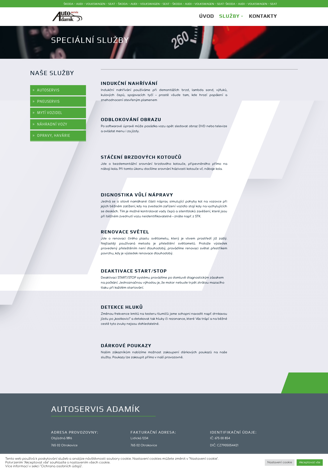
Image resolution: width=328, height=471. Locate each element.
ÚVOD (206, 17)
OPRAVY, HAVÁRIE (53, 135)
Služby (229, 17)
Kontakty (263, 17)
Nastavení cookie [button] (279, 462)
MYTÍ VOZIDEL (49, 113)
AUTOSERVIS (48, 90)
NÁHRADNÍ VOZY (52, 124)
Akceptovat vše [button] (309, 462)
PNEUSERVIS (48, 101)
